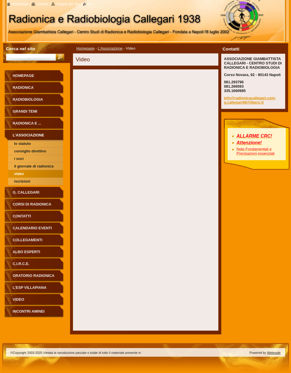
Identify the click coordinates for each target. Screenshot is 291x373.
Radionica (23, 87)
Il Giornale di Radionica (34, 166)
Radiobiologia (28, 99)
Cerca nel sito (20, 48)
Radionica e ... (27, 123)
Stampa (42, 4)
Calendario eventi (32, 228)
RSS (90, 4)
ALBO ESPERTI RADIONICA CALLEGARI (34, 254)
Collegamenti (27, 240)
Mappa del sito (68, 4)
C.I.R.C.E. (21, 264)
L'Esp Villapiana (30, 287)
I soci (19, 158)
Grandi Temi (25, 111)
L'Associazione (110, 48)
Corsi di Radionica (32, 204)
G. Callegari (26, 192)
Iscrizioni (22, 181)
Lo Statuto (22, 143)
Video (19, 174)
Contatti (22, 216)
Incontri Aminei (29, 311)
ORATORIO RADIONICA (34, 275)
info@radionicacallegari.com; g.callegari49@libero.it (250, 100)
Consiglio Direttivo (30, 151)
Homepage (85, 48)
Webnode (274, 352)
